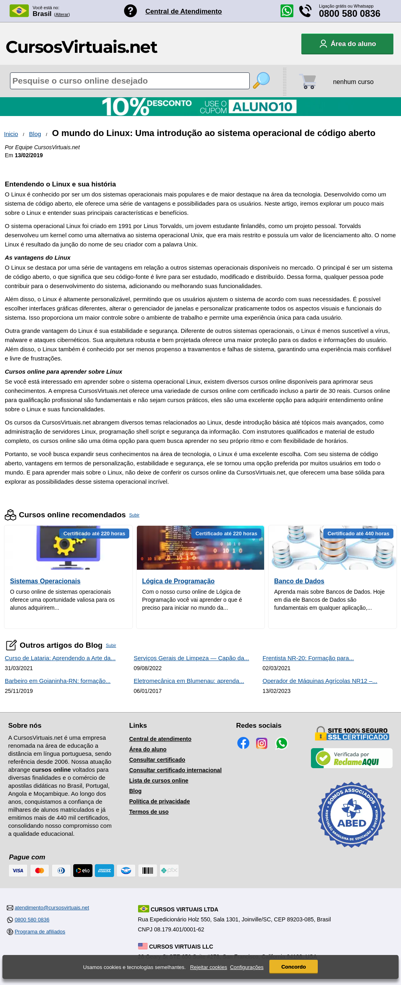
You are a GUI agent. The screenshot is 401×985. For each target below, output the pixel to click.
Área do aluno (147, 749)
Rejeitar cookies (208, 968)
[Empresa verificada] (352, 766)
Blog (35, 133)
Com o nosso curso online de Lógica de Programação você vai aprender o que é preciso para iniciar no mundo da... (192, 600)
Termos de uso (149, 812)
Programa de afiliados (40, 932)
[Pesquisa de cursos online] (130, 80)
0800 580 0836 (350, 13)
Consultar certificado (157, 760)
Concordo (293, 968)
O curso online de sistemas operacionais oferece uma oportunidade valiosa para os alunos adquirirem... (62, 600)
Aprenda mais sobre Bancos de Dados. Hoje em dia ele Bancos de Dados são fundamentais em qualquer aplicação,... (329, 600)
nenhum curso (353, 81)
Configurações (247, 968)
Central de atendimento (160, 739)
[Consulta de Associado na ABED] (352, 851)
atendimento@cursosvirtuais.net (52, 908)
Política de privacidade (159, 801)
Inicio (11, 133)
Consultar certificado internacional (175, 770)
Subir (134, 515)
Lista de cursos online (158, 780)
